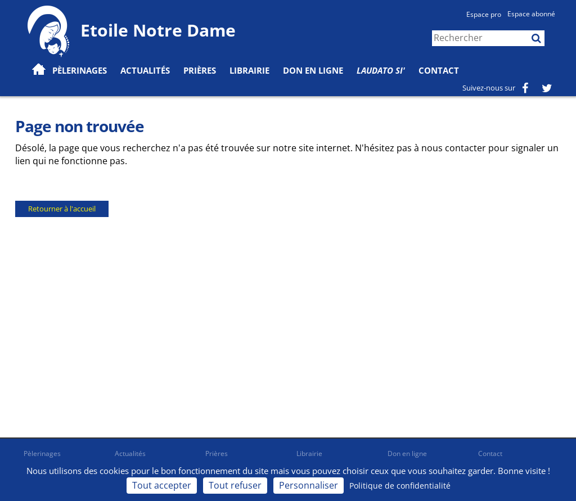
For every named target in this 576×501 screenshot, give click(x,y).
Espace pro (483, 14)
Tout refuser (235, 485)
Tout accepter (161, 485)
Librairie (249, 70)
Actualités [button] (145, 70)
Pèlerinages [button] (79, 70)
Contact (438, 70)
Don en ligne (313, 70)
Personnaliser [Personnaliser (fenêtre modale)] (308, 485)
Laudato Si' (381, 70)
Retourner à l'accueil (62, 209)
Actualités (130, 453)
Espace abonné (531, 14)
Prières (199, 70)
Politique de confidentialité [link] (400, 485)
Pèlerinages (42, 453)
